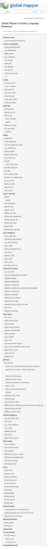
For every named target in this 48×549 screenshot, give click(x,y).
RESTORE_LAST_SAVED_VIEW (13, 177)
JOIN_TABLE (8, 435)
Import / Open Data (9, 194)
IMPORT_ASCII (8, 207)
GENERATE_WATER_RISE (11, 291)
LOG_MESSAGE (9, 67)
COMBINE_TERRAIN (10, 278)
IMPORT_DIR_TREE (10, 213)
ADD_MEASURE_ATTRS (11, 418)
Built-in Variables (10, 86)
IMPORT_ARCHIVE (9, 203)
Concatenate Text (10, 542)
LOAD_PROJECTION (10, 142)
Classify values (9, 539)
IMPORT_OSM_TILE (10, 223)
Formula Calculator (9, 532)
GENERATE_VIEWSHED (11, 295)
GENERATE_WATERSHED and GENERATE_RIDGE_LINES (20, 288)
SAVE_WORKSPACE (10, 50)
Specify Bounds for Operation (13, 516)
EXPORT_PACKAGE (10, 483)
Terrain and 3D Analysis (10, 268)
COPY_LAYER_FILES (10, 236)
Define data (6, 106)
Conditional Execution (11, 73)
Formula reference (10, 535)
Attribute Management (10, 415)
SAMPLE (8, 122)
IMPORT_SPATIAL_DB (10, 220)
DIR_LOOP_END (9, 89)
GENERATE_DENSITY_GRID (12, 412)
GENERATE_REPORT (10, 431)
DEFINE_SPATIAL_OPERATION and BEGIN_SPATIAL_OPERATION (23, 405)
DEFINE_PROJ (8, 138)
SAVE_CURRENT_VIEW (11, 174)
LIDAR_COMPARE (9, 334)
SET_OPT (7, 161)
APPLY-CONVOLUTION (11, 447)
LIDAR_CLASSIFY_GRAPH (11, 327)
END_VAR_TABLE (9, 128)
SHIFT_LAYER (8, 246)
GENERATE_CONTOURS (11, 285)
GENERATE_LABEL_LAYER (12, 395)
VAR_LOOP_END (9, 96)
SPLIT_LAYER (8, 259)
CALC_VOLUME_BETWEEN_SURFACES (15, 275)
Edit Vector (6, 360)
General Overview (8, 37)
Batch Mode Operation (10, 519)
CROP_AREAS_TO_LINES (11, 402)
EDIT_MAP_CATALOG (10, 265)
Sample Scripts (7, 529)
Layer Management (9, 233)
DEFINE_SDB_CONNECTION (12, 216)
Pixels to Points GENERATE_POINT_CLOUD (17, 347)
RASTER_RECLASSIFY (10, 464)
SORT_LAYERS (8, 262)
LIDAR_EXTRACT (9, 337)
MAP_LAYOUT (8, 190)
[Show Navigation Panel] (2, 5)
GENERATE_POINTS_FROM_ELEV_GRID (16, 304)
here (36, 31)
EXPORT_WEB (8, 503)
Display (5, 135)
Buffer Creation (10, 386)
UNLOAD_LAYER (9, 255)
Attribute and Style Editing (13, 376)
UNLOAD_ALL (8, 252)
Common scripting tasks (10, 44)
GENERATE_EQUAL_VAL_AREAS (13, 454)
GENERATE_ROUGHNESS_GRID (13, 457)
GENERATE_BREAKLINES (11, 281)
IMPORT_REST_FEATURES (12, 229)
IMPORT (6, 197)
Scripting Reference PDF (10, 545)
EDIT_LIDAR (7, 317)
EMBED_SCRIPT (9, 54)
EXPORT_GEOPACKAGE (11, 487)
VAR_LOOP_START (10, 93)
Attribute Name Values (11, 438)
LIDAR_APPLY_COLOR (11, 350)
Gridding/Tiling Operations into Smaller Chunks (18, 513)
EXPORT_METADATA (10, 480)
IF (6, 76)
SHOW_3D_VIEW (9, 184)
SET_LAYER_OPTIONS (10, 242)
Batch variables (9, 522)
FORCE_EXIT (8, 63)
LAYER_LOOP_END (10, 102)
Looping (5, 80)
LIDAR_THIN (8, 340)
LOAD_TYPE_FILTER (11, 164)
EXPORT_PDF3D (9, 493)
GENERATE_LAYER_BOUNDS (13, 239)
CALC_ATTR (7, 421)
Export (5, 467)
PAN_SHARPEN (8, 451)
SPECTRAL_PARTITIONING (12, 330)
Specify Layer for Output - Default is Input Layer (20, 369)
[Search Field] (24, 11)
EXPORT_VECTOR (9, 500)
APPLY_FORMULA (9, 444)
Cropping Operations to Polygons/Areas (16, 509)
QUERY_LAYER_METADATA (12, 249)
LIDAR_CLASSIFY (9, 324)
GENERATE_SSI (8, 356)
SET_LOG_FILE (8, 70)
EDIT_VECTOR (8, 363)
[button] (35, 11)
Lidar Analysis (7, 314)
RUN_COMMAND (9, 57)
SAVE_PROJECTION (10, 148)
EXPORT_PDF (8, 490)
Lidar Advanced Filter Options (13, 343)
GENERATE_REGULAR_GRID (12, 408)
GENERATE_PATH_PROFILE (12, 298)
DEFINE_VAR (8, 116)
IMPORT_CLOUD (9, 210)
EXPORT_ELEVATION (10, 477)
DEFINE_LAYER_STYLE (10, 154)
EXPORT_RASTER (9, 496)
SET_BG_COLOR (9, 181)
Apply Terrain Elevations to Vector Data (17, 382)
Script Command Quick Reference (14, 41)
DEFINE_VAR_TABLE (10, 125)
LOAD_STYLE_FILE (9, 158)
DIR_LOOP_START (9, 83)
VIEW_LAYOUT (8, 187)
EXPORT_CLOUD (9, 474)
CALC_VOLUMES (9, 272)
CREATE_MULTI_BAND (11, 461)
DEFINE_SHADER (9, 151)
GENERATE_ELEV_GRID (11, 301)
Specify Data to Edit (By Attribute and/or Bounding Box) (22, 366)
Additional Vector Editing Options (15, 389)
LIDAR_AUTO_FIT (9, 353)
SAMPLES (8, 132)
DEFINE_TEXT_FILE (9, 112)
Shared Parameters (9, 506)
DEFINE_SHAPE (8, 109)
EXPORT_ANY (8, 470)
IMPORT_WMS (8, 226)
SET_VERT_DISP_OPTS (10, 168)
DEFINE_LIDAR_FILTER (11, 321)
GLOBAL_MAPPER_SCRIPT (12, 47)
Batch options (8, 526)
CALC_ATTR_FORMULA (11, 425)
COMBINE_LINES (9, 399)
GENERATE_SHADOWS (11, 311)
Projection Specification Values (13, 145)
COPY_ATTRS (8, 428)
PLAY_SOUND (8, 60)
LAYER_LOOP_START (10, 99)
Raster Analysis (7, 441)
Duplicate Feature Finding (13, 379)
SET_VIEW (7, 171)
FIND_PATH (7, 308)
